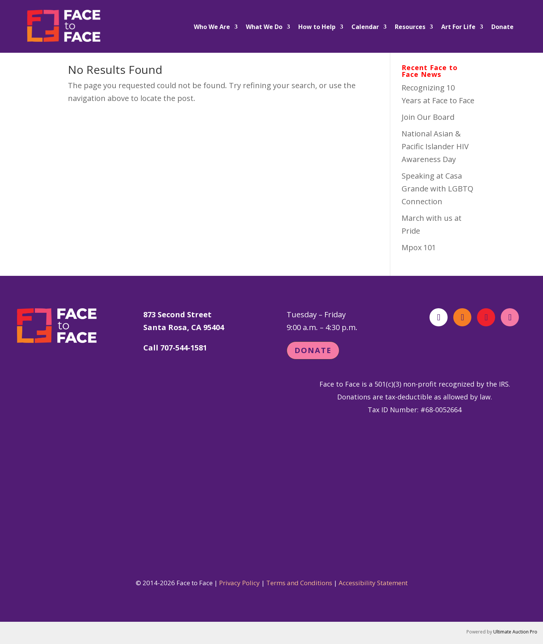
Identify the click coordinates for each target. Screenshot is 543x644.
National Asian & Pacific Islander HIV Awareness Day (435, 146)
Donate (502, 27)
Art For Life (458, 27)
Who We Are (212, 27)
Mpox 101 (419, 247)
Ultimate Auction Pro (515, 632)
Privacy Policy (239, 582)
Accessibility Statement (373, 582)
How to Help (317, 27)
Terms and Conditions (299, 582)
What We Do (264, 27)
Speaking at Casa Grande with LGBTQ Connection (437, 189)
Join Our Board (428, 117)
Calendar (365, 27)
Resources (410, 27)
